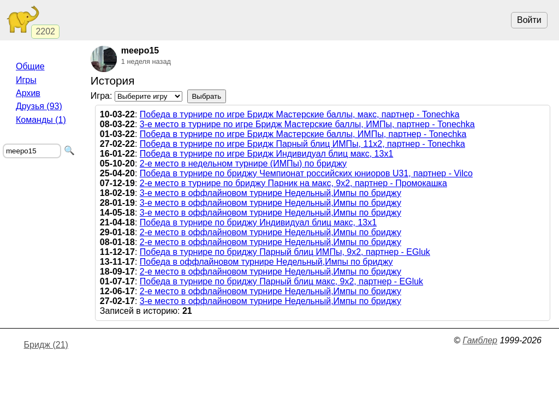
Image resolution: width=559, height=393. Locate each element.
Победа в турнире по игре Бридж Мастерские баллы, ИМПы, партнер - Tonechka (303, 134)
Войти (529, 20)
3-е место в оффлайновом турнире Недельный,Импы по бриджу (270, 193)
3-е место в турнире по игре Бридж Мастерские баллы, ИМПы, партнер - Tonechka (307, 124)
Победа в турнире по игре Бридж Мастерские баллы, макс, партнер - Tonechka (300, 114)
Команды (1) (41, 119)
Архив (28, 93)
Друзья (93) (39, 106)
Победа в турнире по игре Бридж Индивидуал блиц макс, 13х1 (267, 153)
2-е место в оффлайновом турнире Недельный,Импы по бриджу (270, 232)
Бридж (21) (46, 344)
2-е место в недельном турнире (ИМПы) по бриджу (243, 163)
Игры (26, 80)
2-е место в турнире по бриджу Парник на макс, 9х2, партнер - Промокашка (293, 183)
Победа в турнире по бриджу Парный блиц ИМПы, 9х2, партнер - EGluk (285, 252)
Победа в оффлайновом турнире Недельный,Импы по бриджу (266, 261)
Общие (30, 66)
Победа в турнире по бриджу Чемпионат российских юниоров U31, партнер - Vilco (306, 173)
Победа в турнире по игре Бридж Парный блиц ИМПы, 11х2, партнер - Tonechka (302, 143)
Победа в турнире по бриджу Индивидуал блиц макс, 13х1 (258, 222)
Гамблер (479, 340)
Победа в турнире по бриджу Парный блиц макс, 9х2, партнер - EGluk (281, 281)
